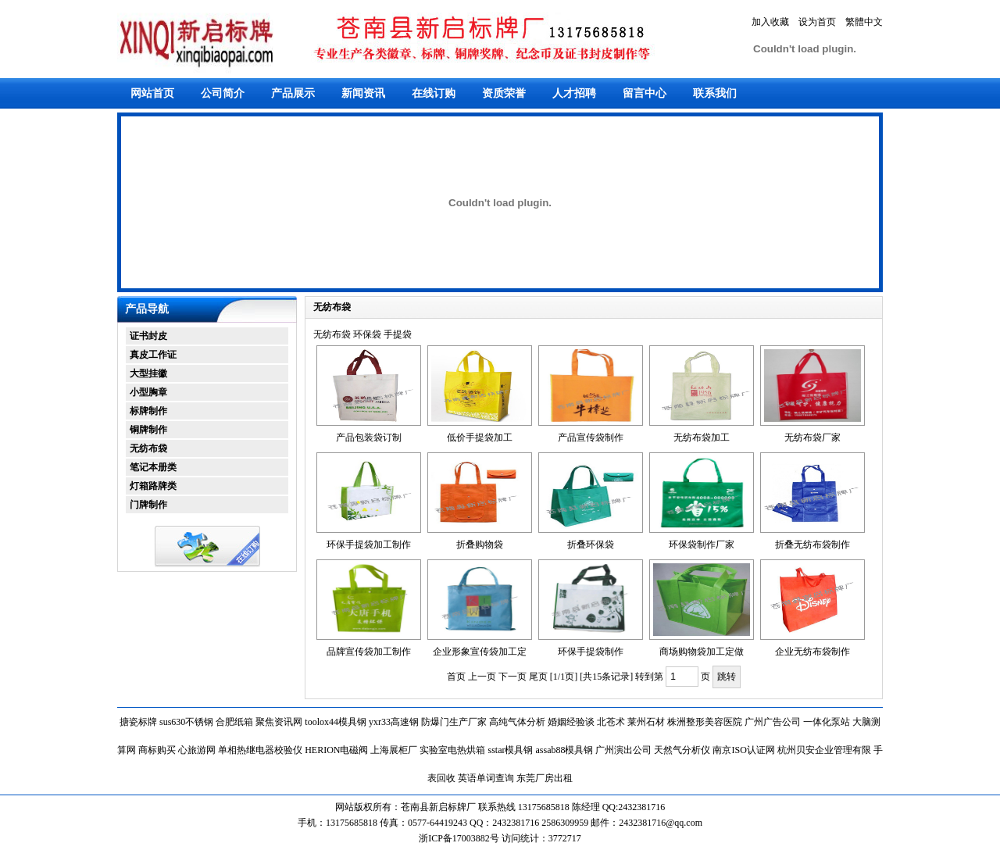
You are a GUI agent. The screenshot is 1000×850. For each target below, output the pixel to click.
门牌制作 (148, 504)
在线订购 (433, 93)
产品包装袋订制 (369, 437)
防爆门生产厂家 (454, 721)
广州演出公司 (623, 750)
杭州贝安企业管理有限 (824, 750)
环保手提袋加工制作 (369, 544)
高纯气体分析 (517, 721)
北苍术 (611, 721)
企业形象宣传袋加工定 (480, 651)
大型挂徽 (148, 373)
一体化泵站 (826, 721)
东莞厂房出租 (544, 778)
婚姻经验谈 (571, 721)
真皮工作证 (153, 354)
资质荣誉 (504, 93)
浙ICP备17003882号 (460, 838)
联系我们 (715, 93)
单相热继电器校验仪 (260, 750)
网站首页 (152, 93)
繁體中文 (864, 21)
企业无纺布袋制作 (812, 651)
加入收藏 (770, 21)
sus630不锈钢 (186, 721)
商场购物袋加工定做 (701, 651)
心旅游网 (197, 750)
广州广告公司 (773, 721)
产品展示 (293, 93)
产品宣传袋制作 (590, 437)
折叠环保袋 (590, 544)
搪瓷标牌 (138, 721)
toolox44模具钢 (335, 721)
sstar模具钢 (510, 750)
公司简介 (223, 93)
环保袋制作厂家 (701, 544)
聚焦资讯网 (278, 721)
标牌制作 (148, 410)
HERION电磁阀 (336, 750)
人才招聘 (574, 93)
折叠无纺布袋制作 (812, 544)
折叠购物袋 (479, 544)
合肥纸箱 (234, 721)
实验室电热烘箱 (452, 750)
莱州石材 (646, 721)
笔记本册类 (153, 467)
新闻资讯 (363, 93)
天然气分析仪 (682, 750)
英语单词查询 (486, 778)
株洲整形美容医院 (704, 721)
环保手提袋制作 (590, 651)
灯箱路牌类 (153, 485)
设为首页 (817, 21)
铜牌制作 (148, 429)
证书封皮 (148, 335)
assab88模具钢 (564, 750)
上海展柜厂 (393, 750)
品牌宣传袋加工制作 (369, 651)
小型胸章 (148, 392)
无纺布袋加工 (701, 437)
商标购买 (157, 750)
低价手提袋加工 (479, 437)
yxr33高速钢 (394, 721)
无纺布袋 (148, 448)
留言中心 (644, 93)
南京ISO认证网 (743, 750)
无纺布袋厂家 (812, 437)
